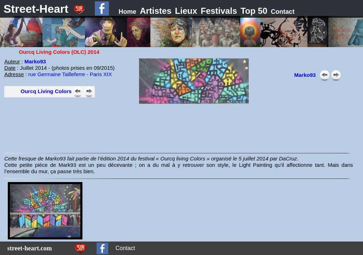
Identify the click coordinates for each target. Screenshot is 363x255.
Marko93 (35, 61)
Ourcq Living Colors (46, 91)
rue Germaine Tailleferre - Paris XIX (70, 74)
